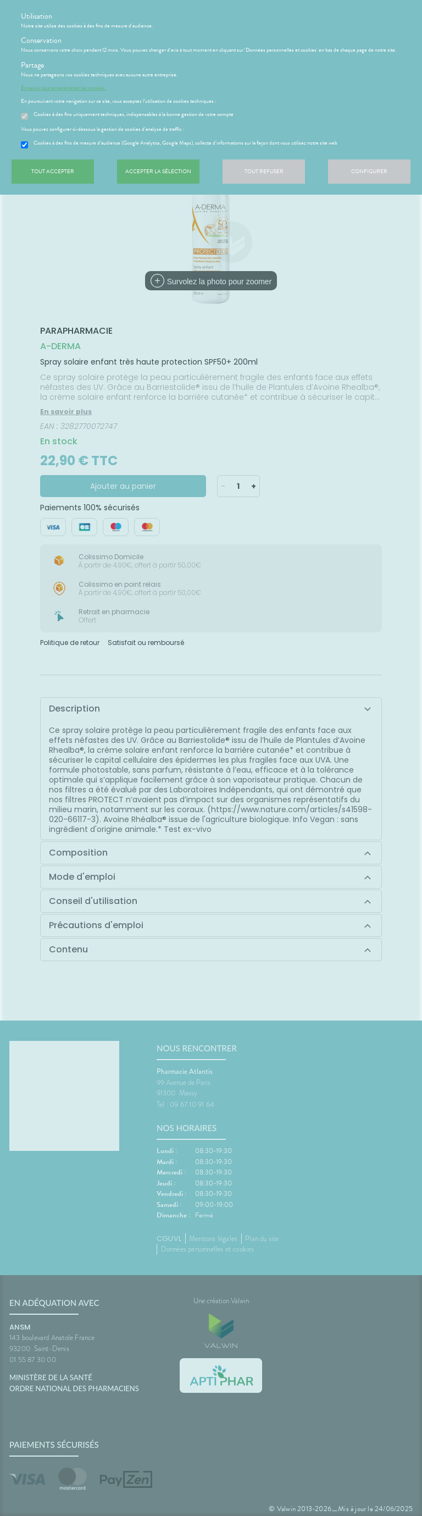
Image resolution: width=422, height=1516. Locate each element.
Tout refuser (264, 171)
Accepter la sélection (158, 171)
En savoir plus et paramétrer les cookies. (63, 88)
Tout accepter (52, 171)
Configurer (369, 171)
